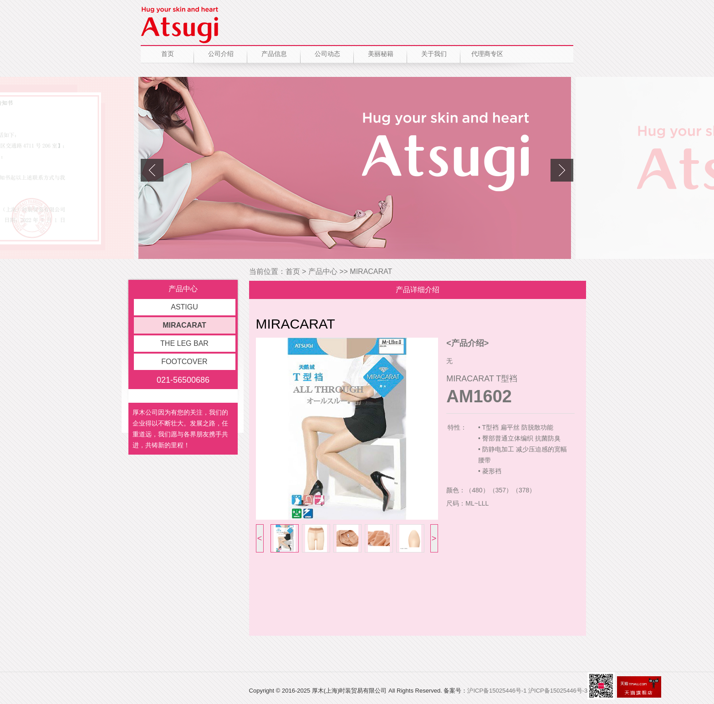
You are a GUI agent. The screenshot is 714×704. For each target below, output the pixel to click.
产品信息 (274, 53)
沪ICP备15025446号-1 (496, 690)
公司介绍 (221, 53)
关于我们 (434, 53)
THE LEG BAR (184, 343)
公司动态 (327, 53)
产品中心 (322, 271)
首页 (167, 53)
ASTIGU (184, 307)
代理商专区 (487, 53)
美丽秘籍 (380, 53)
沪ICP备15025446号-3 (557, 690)
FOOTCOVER (184, 361)
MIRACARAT (184, 325)
